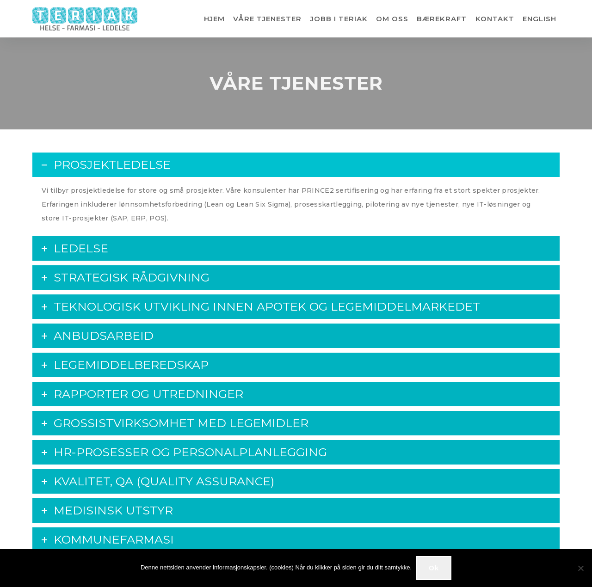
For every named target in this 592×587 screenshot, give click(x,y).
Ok (434, 568)
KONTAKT (494, 18)
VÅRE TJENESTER (267, 18)
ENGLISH (539, 18)
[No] (580, 568)
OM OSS (392, 18)
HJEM (214, 18)
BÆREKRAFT (442, 18)
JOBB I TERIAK (339, 18)
